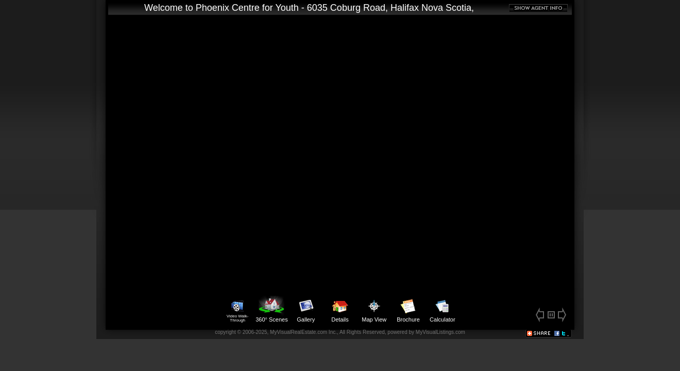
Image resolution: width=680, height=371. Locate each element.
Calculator (442, 309)
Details (340, 309)
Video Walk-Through (237, 309)
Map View (374, 309)
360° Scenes (272, 309)
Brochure (408, 309)
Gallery (306, 309)
